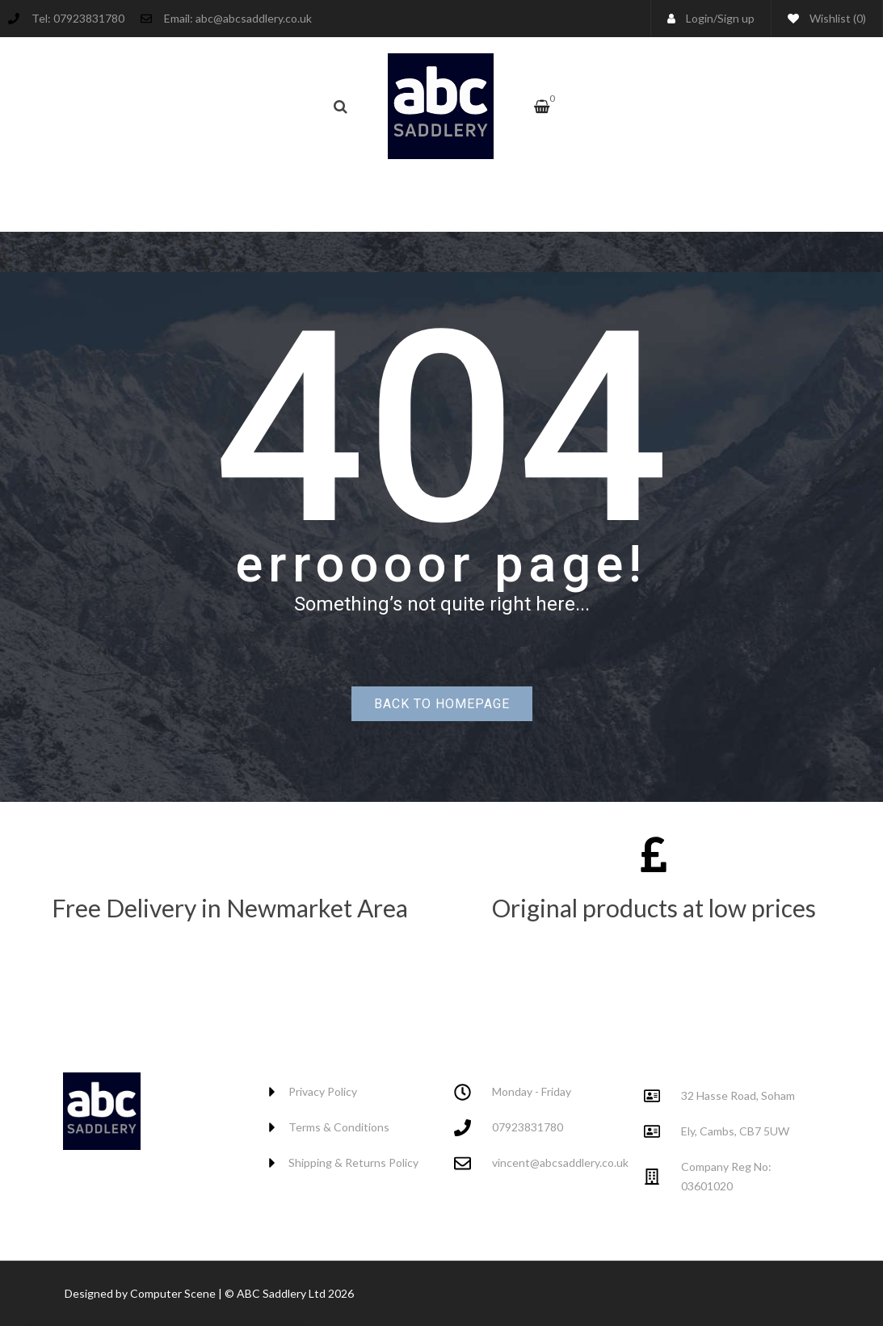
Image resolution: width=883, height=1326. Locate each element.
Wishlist (827, 18)
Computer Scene (174, 1293)
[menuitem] (355, 195)
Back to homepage (442, 703)
